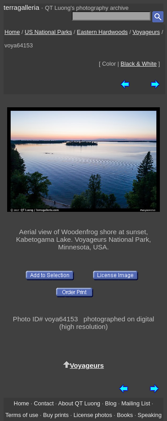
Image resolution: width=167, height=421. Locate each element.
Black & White (139, 63)
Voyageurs (146, 32)
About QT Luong (79, 403)
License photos (92, 415)
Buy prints (56, 415)
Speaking (150, 415)
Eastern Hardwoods (102, 32)
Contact (43, 403)
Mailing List (135, 403)
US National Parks (48, 32)
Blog (111, 403)
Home (12, 32)
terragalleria (21, 7)
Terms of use (21, 415)
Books (125, 415)
